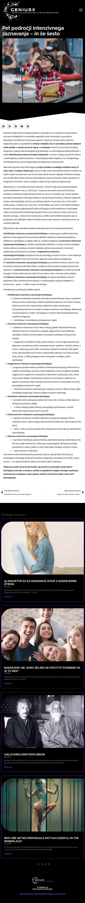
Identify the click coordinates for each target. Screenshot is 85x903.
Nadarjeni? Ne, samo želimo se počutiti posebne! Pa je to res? (42, 669)
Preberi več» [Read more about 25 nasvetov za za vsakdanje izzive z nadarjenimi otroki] (8, 597)
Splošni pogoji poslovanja (31, 894)
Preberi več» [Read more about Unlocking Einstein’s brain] (8, 767)
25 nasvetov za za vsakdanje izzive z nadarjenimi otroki (40, 582)
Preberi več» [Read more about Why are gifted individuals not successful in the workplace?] (8, 854)
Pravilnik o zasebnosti (55, 894)
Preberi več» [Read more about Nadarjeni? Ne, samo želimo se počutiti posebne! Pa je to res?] (8, 683)
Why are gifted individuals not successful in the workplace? (41, 839)
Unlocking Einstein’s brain (24, 754)
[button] (3, 126)
